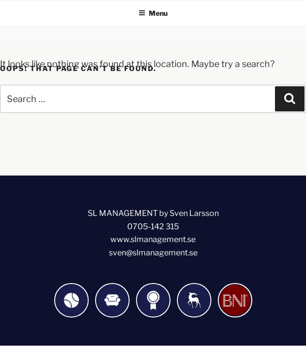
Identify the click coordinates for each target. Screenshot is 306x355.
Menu (153, 13)
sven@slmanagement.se (153, 252)
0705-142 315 (153, 226)
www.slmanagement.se (153, 239)
